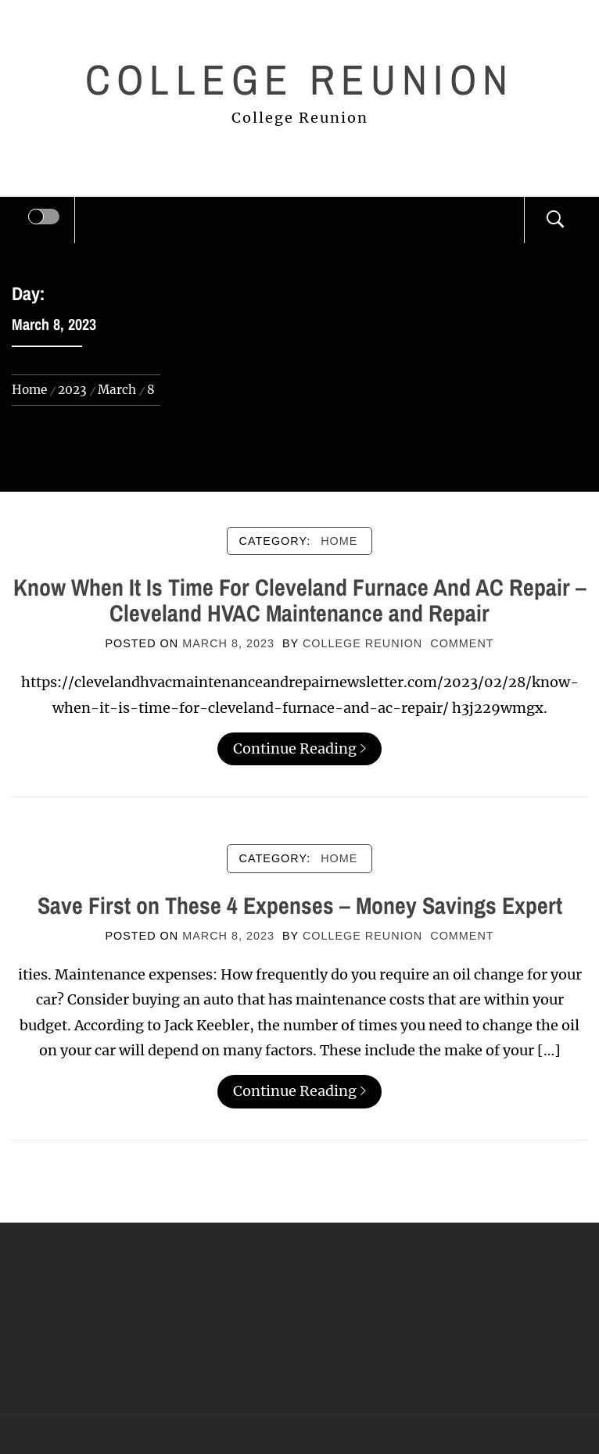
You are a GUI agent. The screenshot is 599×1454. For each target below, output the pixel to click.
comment (461, 643)
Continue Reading (299, 748)
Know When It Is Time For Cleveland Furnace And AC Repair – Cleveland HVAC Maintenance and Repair (299, 600)
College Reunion (299, 79)
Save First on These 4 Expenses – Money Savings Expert (300, 905)
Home (339, 541)
